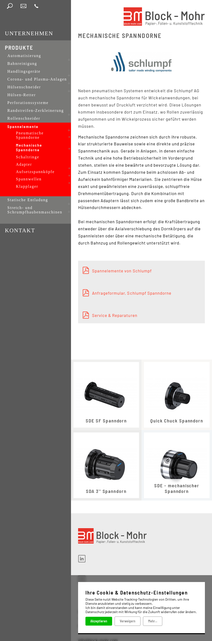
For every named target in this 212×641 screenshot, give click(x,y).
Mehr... (152, 621)
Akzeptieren (98, 621)
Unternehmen (29, 33)
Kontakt (20, 212)
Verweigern (127, 621)
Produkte (19, 47)
